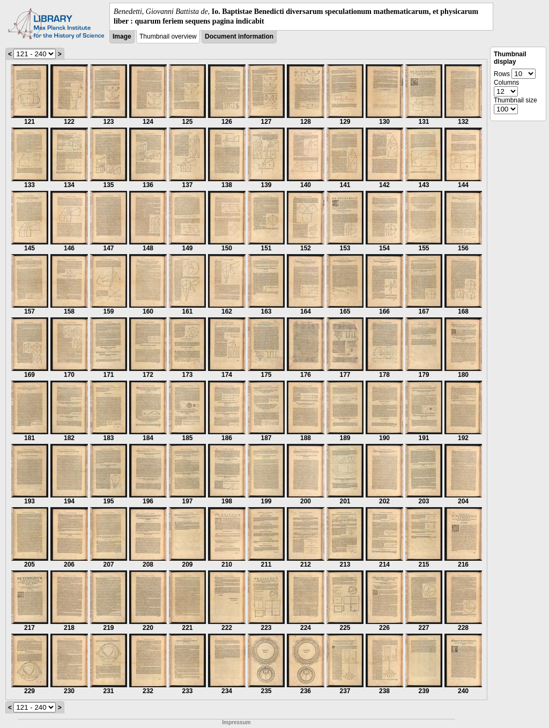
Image (122, 36)
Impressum (236, 722)
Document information (239, 36)
